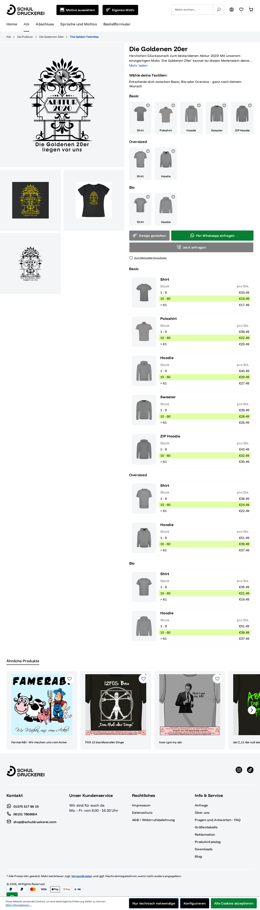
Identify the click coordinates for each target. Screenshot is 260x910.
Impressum (141, 805)
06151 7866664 (21, 813)
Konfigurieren (195, 903)
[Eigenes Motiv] (120, 10)
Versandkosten (81, 876)
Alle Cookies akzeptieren (233, 903)
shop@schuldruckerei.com (31, 820)
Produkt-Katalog (208, 842)
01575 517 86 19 (22, 805)
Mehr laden (138, 65)
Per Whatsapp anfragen (212, 235)
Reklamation (205, 834)
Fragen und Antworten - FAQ (217, 820)
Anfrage (201, 805)
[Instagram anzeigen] (239, 771)
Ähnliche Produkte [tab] (22, 661)
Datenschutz (142, 812)
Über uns (202, 812)
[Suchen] (218, 10)
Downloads (204, 849)
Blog (198, 856)
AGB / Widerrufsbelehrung (153, 820)
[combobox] (192, 10)
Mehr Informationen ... (18, 905)
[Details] (148, 106)
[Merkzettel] (241, 9)
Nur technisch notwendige (153, 903)
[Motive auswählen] (77, 10)
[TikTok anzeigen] (250, 771)
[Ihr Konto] (231, 9)
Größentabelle (206, 827)
